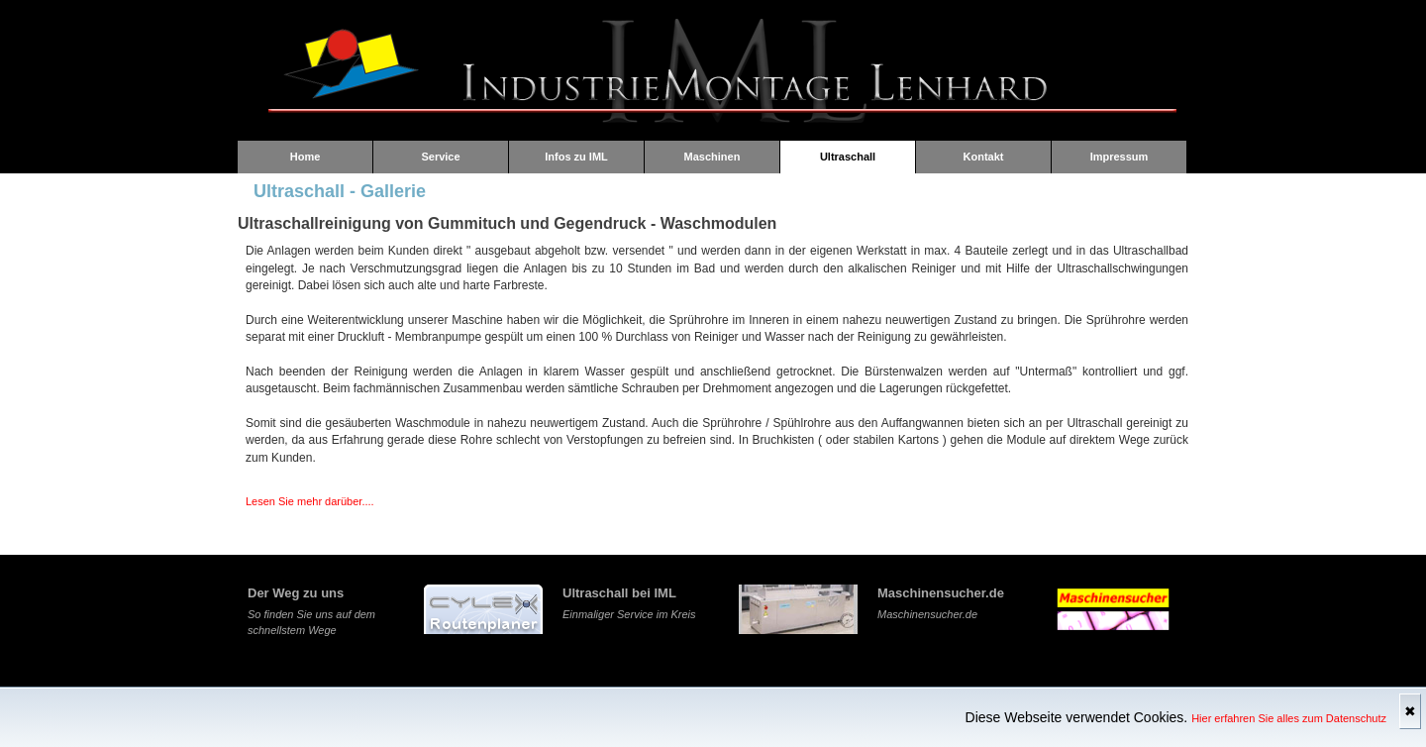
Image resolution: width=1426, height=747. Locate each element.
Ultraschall (847, 156)
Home (305, 156)
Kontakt (984, 156)
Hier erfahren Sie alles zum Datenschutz (1288, 718)
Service (440, 156)
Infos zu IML (576, 156)
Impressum (1119, 156)
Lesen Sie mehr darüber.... (310, 501)
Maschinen (712, 156)
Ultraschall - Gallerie (340, 190)
